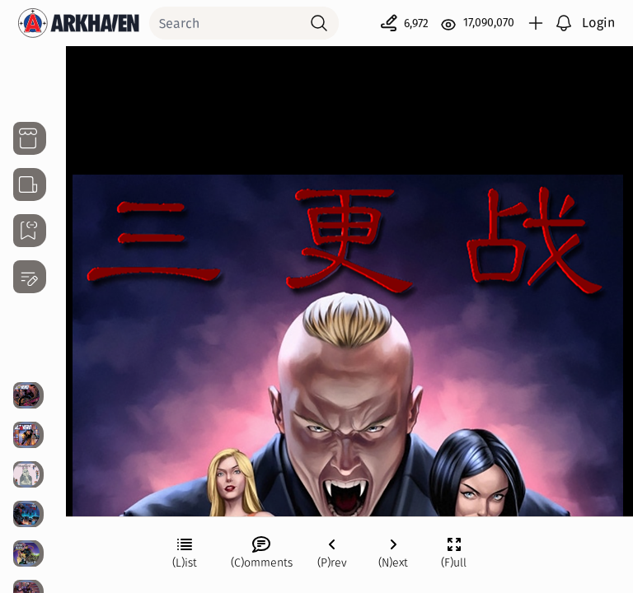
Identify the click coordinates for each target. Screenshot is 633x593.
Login (598, 22)
